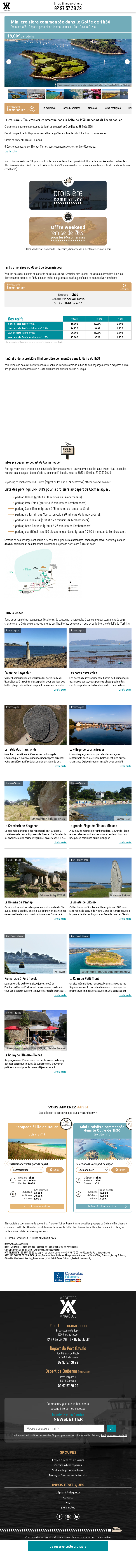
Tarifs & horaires (71, 108)
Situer (54, 1170)
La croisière (49, 108)
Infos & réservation (37, 1206)
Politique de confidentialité (114, 1435)
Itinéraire (92, 108)
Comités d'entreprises (68, 1465)
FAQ (68, 1502)
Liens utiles (68, 1507)
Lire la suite (10, 151)
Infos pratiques (113, 108)
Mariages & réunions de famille (68, 1475)
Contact (68, 1497)
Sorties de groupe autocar (68, 1470)
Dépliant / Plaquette (68, 1492)
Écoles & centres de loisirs (68, 1460)
